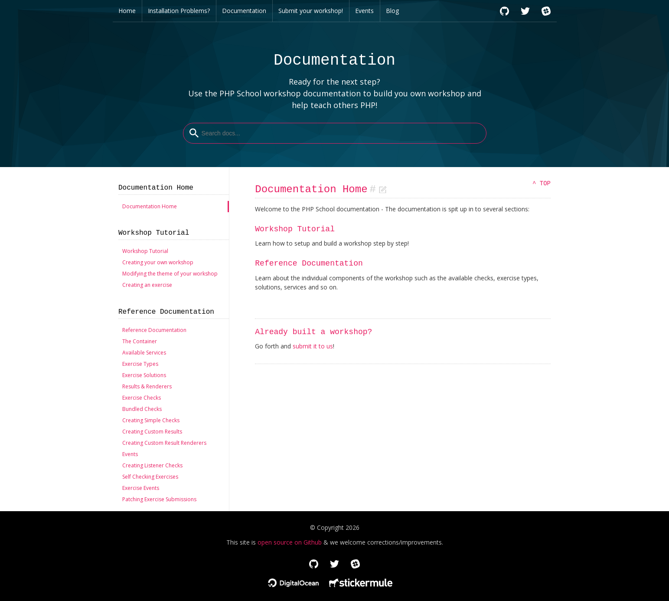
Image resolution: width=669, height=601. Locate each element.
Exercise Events (140, 488)
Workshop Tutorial (145, 251)
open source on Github (290, 542)
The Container (139, 341)
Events (364, 11)
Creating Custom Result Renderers (164, 443)
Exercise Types (140, 364)
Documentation (244, 11)
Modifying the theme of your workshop (170, 273)
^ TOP (541, 184)
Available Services (144, 352)
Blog (392, 11)
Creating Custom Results (152, 431)
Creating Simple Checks (150, 420)
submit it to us (313, 346)
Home (127, 11)
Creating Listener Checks (152, 465)
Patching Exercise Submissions (159, 499)
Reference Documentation (154, 330)
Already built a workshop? (313, 332)
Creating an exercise (147, 285)
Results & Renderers (147, 386)
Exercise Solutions (144, 375)
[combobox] (334, 133)
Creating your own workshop (157, 262)
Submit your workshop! (310, 11)
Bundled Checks (142, 409)
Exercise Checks (141, 397)
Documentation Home (149, 206)
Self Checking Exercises (150, 476)
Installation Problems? (179, 11)
